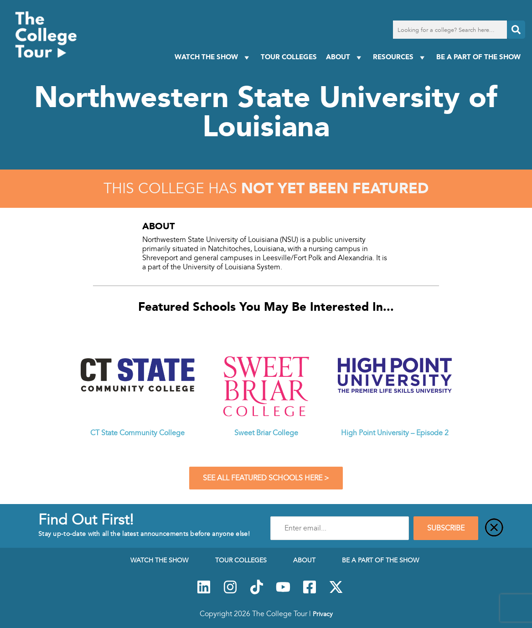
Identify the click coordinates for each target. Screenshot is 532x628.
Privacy (323, 614)
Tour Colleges (289, 56)
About (345, 57)
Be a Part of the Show (478, 56)
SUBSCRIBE (446, 528)
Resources (400, 57)
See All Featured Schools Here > (266, 478)
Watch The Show (213, 57)
